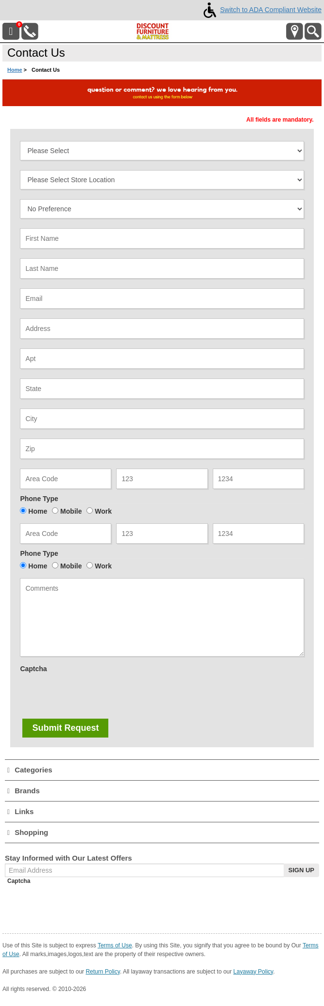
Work (103, 511)
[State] (162, 388)
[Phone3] (258, 479)
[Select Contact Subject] (162, 150)
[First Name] (162, 238)
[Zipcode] (162, 449)
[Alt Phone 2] (161, 533)
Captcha (33, 669)
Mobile (71, 511)
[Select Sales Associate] (162, 209)
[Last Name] (162, 268)
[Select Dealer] (162, 179)
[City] (162, 419)
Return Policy (102, 971)
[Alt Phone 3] (258, 533)
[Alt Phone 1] (65, 533)
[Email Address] (162, 298)
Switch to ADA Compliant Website (261, 10)
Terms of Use (115, 945)
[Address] (162, 328)
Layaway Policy (253, 971)
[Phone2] (161, 479)
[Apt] (162, 358)
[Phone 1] (65, 479)
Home (14, 70)
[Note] (162, 617)
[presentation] (94, 695)
